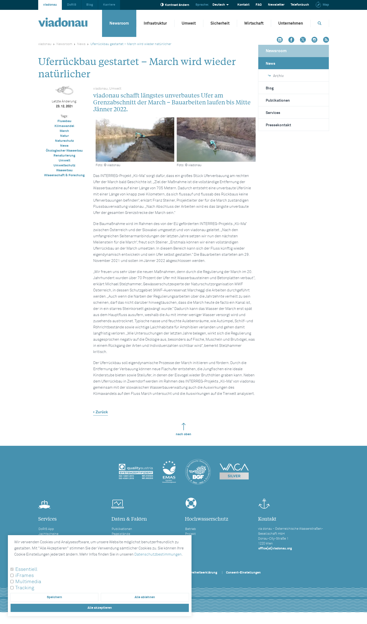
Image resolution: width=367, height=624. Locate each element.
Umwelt (189, 23)
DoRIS (71, 4)
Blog (89, 4)
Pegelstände (121, 534)
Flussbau (64, 121)
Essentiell (26, 569)
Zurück (102, 412)
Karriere (109, 4)
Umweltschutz (64, 165)
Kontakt (243, 4)
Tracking (24, 587)
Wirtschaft (253, 23)
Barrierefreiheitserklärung (197, 572)
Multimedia (28, 581)
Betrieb (190, 529)
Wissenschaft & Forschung (64, 175)
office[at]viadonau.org (275, 548)
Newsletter (276, 4)
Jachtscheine (48, 534)
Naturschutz (64, 141)
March (64, 131)
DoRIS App (46, 529)
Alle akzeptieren (99, 607)
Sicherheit (219, 23)
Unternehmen (290, 23)
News (81, 44)
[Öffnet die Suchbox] (319, 23)
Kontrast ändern (174, 5)
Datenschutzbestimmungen (158, 554)
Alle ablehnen (145, 597)
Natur (64, 136)
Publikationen (278, 100)
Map (322, 4)
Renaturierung (64, 155)
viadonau (50, 4)
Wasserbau (64, 170)
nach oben (183, 429)
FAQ (259, 4)
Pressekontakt (278, 125)
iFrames (24, 575)
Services (273, 113)
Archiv (276, 76)
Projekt (190, 534)
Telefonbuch (300, 4)
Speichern (54, 597)
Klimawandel (64, 126)
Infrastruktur (155, 23)
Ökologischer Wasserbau (64, 150)
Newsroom (119, 23)
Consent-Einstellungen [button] (243, 572)
